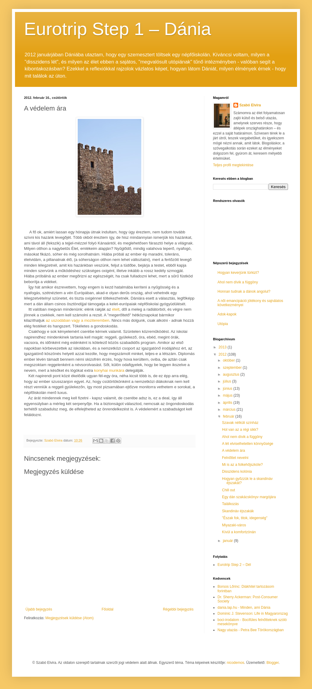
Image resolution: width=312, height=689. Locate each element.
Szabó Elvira (250, 105)
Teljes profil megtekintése (233, 165)
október (229, 360)
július (227, 381)
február (229, 416)
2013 (223, 347)
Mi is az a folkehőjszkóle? (242, 465)
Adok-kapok (227, 314)
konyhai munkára (109, 370)
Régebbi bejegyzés (178, 609)
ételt (115, 309)
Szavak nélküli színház (240, 423)
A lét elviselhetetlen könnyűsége (247, 444)
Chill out (228, 490)
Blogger (272, 663)
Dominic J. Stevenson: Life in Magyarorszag (253, 613)
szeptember (233, 367)
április (228, 403)
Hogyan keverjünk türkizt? (238, 273)
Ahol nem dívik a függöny (238, 282)
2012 (223, 354)
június (228, 388)
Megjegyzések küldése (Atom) (69, 618)
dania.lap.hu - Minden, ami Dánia (244, 607)
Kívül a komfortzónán (239, 532)
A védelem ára (233, 450)
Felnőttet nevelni (235, 458)
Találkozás (230, 504)
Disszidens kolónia (237, 471)
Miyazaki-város (234, 525)
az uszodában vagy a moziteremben (78, 320)
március (229, 409)
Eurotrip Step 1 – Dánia (117, 29)
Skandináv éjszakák (238, 511)
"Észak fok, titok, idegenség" (244, 518)
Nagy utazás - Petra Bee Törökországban (251, 630)
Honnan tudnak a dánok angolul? (244, 291)
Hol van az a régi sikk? (240, 429)
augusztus (231, 374)
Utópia (223, 324)
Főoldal (107, 609)
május (228, 395)
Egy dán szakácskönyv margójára (249, 497)
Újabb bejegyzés (39, 609)
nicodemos (235, 663)
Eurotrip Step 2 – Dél (234, 565)
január (228, 541)
